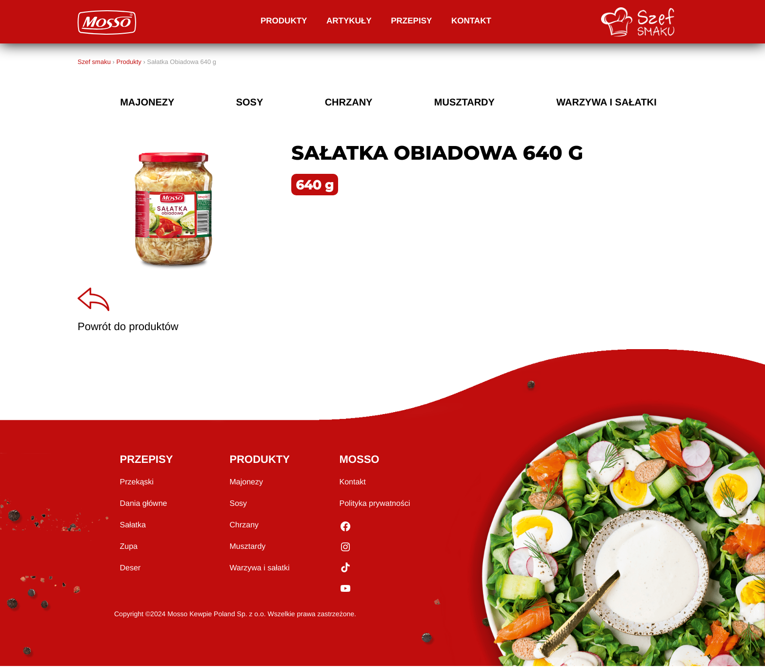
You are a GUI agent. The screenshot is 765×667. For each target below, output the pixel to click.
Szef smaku (94, 61)
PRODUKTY (260, 460)
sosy (249, 102)
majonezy (147, 102)
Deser (130, 569)
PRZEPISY (146, 460)
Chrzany (244, 526)
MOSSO (360, 460)
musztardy (464, 102)
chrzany (349, 102)
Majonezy (246, 483)
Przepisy (411, 20)
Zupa (129, 547)
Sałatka (133, 526)
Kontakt (471, 20)
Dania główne (143, 504)
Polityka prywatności (375, 504)
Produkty (284, 20)
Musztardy (248, 547)
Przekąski (137, 483)
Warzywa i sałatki (606, 102)
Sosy (238, 504)
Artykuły (349, 20)
